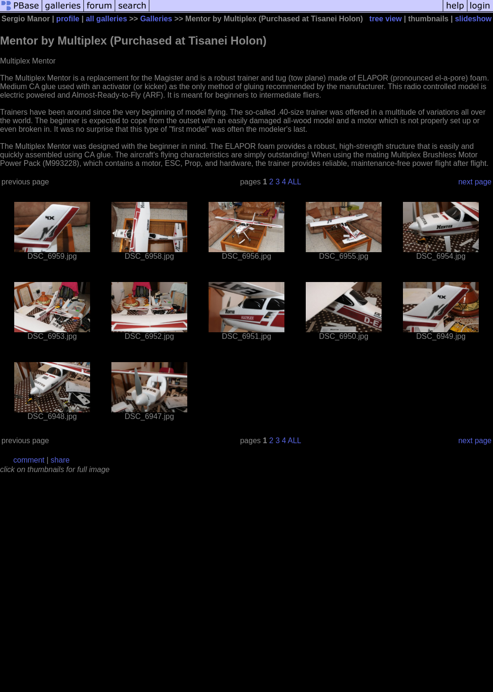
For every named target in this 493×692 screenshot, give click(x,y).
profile (68, 19)
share (60, 460)
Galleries (156, 19)
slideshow (473, 19)
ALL (294, 182)
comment (29, 460)
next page (475, 182)
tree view (385, 19)
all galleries (106, 19)
